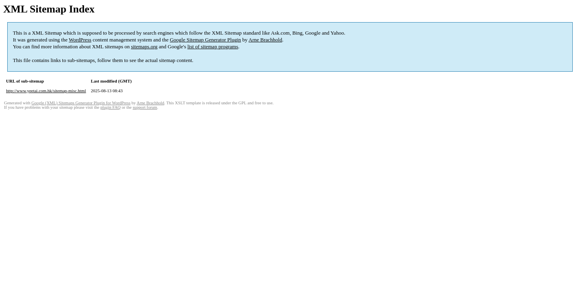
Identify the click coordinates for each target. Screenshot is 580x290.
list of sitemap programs (212, 47)
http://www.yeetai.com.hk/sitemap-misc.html (46, 90)
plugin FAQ (110, 107)
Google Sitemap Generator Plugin (205, 40)
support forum (145, 107)
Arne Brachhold (265, 40)
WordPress (80, 40)
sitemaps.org (144, 47)
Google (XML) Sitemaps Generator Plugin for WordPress (80, 103)
